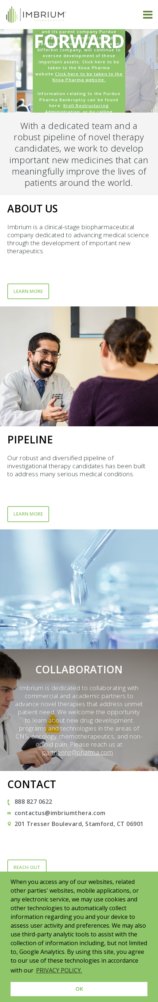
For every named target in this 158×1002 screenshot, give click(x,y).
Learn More (28, 291)
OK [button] (79, 988)
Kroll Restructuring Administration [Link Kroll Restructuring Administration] (77, 108)
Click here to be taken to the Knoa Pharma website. (87, 77)
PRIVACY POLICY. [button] (59, 970)
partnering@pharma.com (77, 752)
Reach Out (26, 867)
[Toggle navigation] (148, 14)
